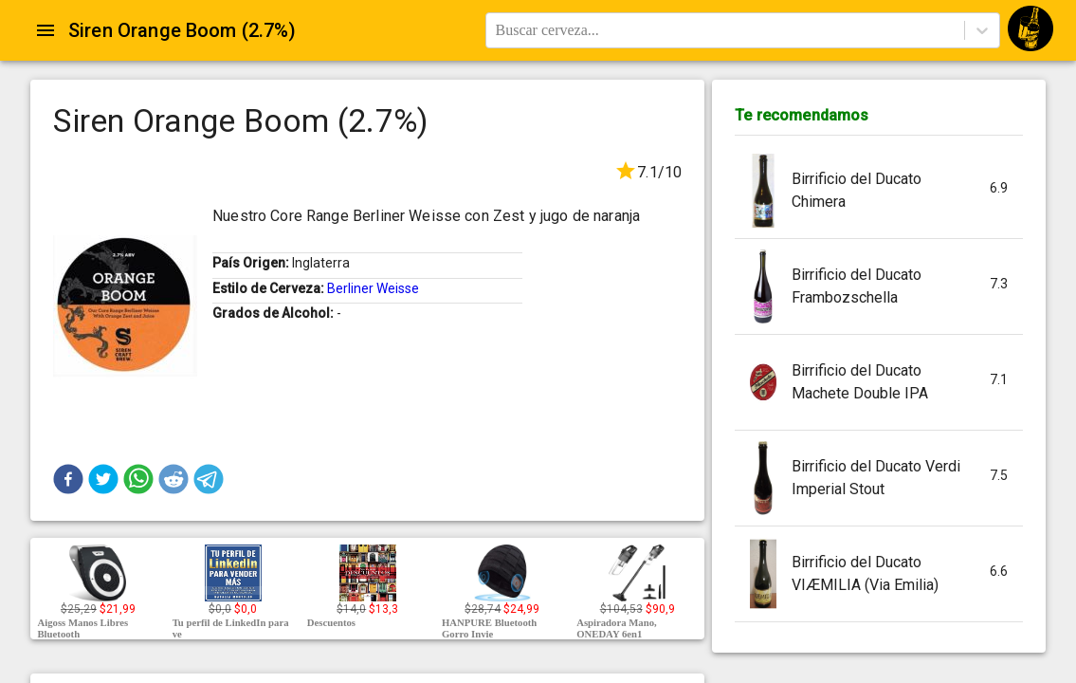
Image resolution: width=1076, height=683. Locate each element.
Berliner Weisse (373, 288)
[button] (68, 479)
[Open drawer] (45, 30)
